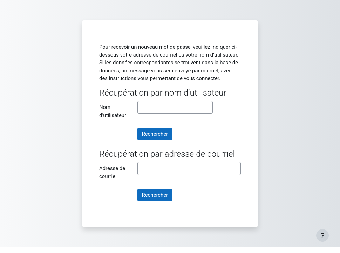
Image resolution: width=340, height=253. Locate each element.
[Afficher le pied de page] (322, 235)
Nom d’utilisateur (112, 111)
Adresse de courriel (112, 172)
